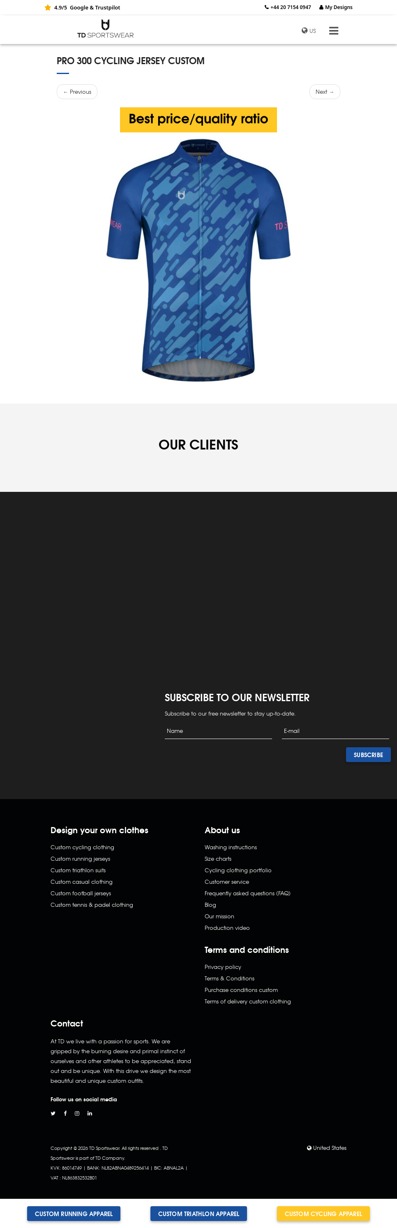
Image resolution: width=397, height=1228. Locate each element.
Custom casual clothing (82, 881)
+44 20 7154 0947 (290, 7)
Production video (227, 927)
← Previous (77, 91)
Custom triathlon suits (78, 870)
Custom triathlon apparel (199, 1213)
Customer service (227, 881)
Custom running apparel (74, 1213)
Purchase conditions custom (241, 990)
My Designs (339, 7)
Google (79, 7)
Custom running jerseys (80, 858)
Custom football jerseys (81, 893)
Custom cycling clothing (82, 847)
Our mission (219, 916)
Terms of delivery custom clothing (248, 1001)
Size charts (218, 858)
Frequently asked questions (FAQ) (248, 893)
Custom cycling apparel (323, 1213)
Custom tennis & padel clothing (92, 904)
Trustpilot (107, 7)
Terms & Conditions (229, 978)
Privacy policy (223, 967)
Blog (210, 904)
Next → (325, 91)
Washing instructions (231, 847)
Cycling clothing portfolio (238, 870)
